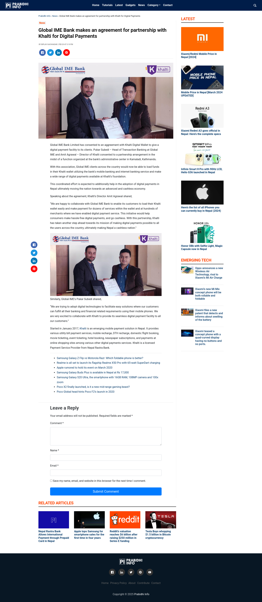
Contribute (143, 583)
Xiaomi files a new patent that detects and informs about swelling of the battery (209, 315)
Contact (167, 5)
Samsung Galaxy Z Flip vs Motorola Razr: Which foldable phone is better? (100, 358)
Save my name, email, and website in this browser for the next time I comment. (99, 480)
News (141, 5)
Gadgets (130, 5)
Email (53, 465)
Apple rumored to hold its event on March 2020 (84, 367)
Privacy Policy (118, 583)
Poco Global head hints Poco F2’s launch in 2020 (85, 391)
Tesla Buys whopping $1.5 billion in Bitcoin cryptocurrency (158, 534)
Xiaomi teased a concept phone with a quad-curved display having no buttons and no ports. (208, 338)
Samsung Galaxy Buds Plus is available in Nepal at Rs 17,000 (93, 372)
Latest (119, 5)
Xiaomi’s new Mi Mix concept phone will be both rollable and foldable (208, 293)
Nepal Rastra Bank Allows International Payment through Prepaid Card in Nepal (53, 536)
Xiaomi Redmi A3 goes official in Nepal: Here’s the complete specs (201, 132)
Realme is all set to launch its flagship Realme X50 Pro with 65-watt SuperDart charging (108, 362)
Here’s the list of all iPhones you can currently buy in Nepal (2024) (201, 209)
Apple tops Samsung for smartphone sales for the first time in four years (89, 534)
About (132, 583)
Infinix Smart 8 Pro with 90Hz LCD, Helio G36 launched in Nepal (201, 171)
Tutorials (107, 5)
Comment (56, 423)
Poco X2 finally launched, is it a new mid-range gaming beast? (93, 386)
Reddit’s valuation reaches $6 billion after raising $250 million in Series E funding (124, 536)
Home (95, 5)
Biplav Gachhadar (49, 44)
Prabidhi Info (44, 16)
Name (53, 450)
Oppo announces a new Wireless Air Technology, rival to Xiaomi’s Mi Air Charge (209, 273)
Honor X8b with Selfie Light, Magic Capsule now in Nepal (202, 247)
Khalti (83, 328)
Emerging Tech (196, 260)
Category (153, 5)
